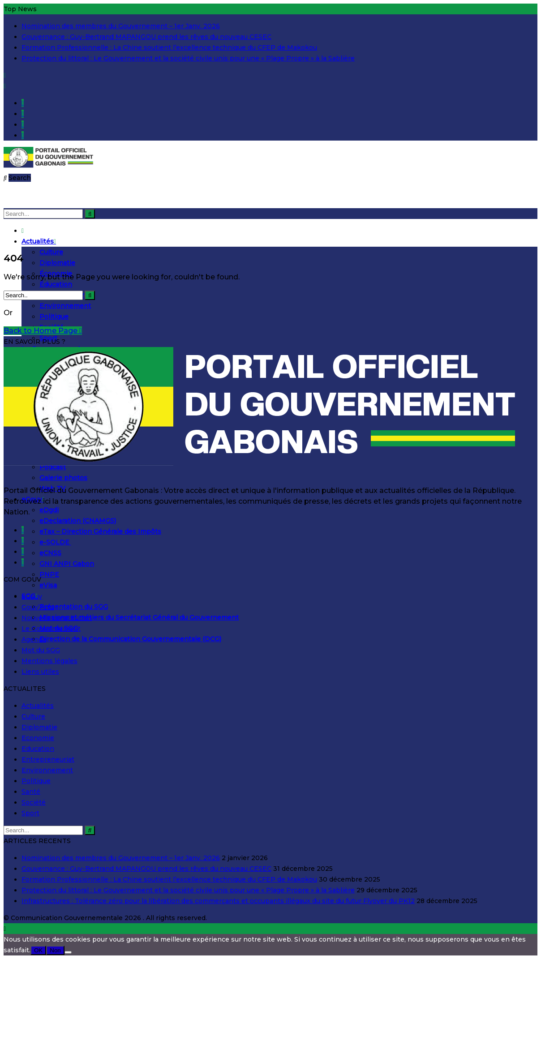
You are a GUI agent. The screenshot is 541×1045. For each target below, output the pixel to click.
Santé (30, 792)
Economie (37, 738)
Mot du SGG (40, 650)
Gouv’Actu (37, 607)
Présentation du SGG (73, 607)
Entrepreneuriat (47, 759)
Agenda (33, 639)
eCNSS (50, 553)
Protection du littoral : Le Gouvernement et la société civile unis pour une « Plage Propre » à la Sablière (188, 58)
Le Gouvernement (51, 629)
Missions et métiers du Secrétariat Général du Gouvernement (139, 617)
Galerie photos (63, 478)
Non (55, 950)
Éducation (55, 284)
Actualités (38, 241)
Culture (51, 252)
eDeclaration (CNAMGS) (77, 521)
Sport (30, 813)
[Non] (68, 952)
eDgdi (49, 510)
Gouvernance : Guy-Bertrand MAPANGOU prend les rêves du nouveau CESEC (146, 37)
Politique (54, 317)
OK (38, 950)
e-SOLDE (55, 542)
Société (33, 802)
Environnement (65, 306)
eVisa (48, 585)
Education (37, 749)
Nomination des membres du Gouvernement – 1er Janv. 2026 (120, 26)
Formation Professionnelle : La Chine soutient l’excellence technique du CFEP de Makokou (169, 47)
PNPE (49, 574)
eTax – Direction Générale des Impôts (100, 531)
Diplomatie (57, 263)
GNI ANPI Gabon (66, 564)
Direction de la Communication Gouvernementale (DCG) (130, 639)
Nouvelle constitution (56, 618)
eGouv (31, 596)
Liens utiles (40, 672)
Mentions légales (49, 661)
